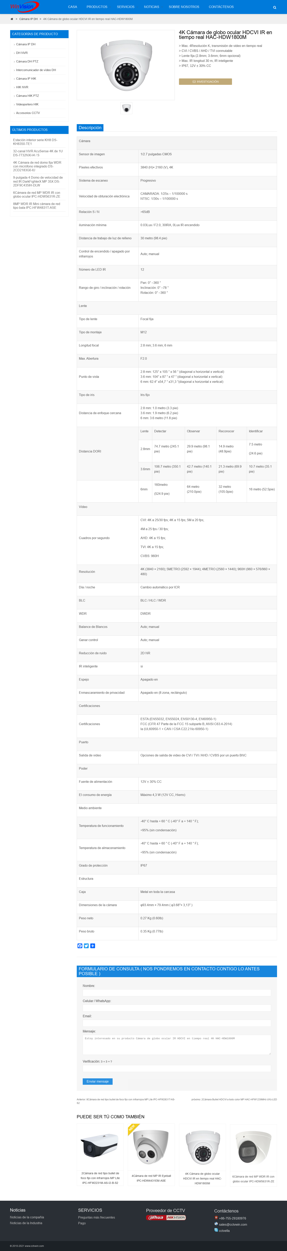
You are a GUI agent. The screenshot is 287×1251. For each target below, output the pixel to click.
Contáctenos (221, 7)
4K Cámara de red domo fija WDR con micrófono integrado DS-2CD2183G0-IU (37, 166)
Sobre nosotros (184, 7)
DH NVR (22, 52)
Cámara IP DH (28, 19)
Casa (72, 7)
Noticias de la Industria (26, 1228)
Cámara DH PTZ (27, 61)
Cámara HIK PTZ (27, 95)
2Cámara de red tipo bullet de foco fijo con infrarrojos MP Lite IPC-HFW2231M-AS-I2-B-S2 (100, 1183)
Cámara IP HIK (26, 78)
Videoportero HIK (27, 104)
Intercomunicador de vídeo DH (36, 70)
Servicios (126, 7)
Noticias (151, 7)
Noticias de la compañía (27, 1223)
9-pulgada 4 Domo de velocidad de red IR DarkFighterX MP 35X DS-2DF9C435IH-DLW (38, 181)
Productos (97, 7)
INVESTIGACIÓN (206, 84)
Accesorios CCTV (28, 113)
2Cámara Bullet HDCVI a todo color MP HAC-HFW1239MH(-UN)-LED (234, 1099)
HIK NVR (22, 87)
